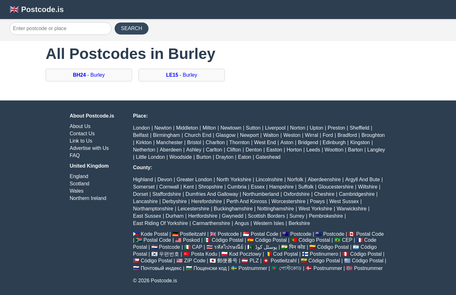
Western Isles (268, 223)
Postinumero (324, 254)
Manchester (169, 142)
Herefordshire (206, 201)
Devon (164, 179)
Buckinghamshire (233, 208)
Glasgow (225, 135)
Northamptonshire (153, 208)
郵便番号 (227, 260)
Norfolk (295, 179)
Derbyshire (174, 201)
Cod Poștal (285, 254)
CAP (197, 247)
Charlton (215, 142)
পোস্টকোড (290, 268)
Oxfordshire (296, 194)
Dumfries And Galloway (212, 194)
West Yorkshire (315, 208)
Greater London (194, 179)
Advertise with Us (89, 148)
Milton (209, 128)
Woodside (180, 157)
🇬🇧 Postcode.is (37, 9)
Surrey (296, 216)
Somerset (144, 186)
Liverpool (275, 128)
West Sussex (344, 201)
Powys (317, 201)
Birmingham (166, 135)
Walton (271, 135)
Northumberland (261, 194)
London (141, 128)
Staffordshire (166, 194)
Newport (249, 135)
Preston (336, 128)
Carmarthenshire (211, 223)
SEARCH (131, 28)
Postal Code (264, 234)
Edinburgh (334, 142)
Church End (198, 135)
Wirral (311, 135)
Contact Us (82, 133)
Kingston (360, 142)
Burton (203, 157)
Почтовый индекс (161, 268)
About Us (80, 126)
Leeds (313, 149)
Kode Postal (154, 234)
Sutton (253, 128)
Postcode (228, 234)
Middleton (187, 128)
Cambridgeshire (357, 194)
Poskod (191, 240)
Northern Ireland (88, 198)
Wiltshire (367, 186)
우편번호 (169, 254)
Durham (175, 216)
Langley (376, 149)
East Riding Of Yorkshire (160, 223)
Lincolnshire (269, 179)
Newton (163, 128)
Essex (258, 186)
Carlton (214, 149)
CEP (347, 240)
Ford (328, 135)
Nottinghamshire (275, 208)
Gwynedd (233, 216)
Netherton (144, 149)
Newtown (230, 128)
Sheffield (359, 128)
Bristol (194, 142)
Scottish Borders (266, 216)
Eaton (244, 157)
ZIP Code (195, 260)
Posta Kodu (204, 254)
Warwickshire (352, 208)
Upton (316, 128)
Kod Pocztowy (245, 254)
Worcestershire (288, 201)
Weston (292, 135)
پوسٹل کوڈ (266, 247)
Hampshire (281, 186)
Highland (143, 179)
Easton (274, 149)
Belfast (141, 135)
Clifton (234, 149)
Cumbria (236, 186)
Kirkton (144, 142)
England (79, 176)
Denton (253, 149)
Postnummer (252, 268)
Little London (150, 157)
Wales (77, 191)
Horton (294, 149)
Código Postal (228, 240)
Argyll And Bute (362, 179)
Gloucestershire (335, 186)
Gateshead (268, 157)
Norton (297, 128)
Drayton (224, 157)
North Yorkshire (234, 179)
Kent (188, 186)
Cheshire (324, 194)
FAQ (75, 155)
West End (265, 142)
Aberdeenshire (324, 179)
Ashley (193, 149)
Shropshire (210, 186)
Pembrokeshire (326, 216)
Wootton (334, 149)
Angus (242, 223)
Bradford (347, 135)
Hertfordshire (202, 216)
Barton (355, 149)
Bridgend (308, 142)
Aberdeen (170, 149)
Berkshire (299, 223)
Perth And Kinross (246, 201)
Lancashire (145, 201)
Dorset (140, 194)
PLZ (254, 260)
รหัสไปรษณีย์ (228, 247)
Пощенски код (210, 268)
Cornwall (169, 186)
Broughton (373, 135)
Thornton (239, 142)
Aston (287, 142)
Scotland (79, 183)
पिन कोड (297, 247)
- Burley (88, 75)
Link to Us (81, 141)
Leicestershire (193, 208)
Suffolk (306, 186)
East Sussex (147, 216)
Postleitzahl (193, 234)
